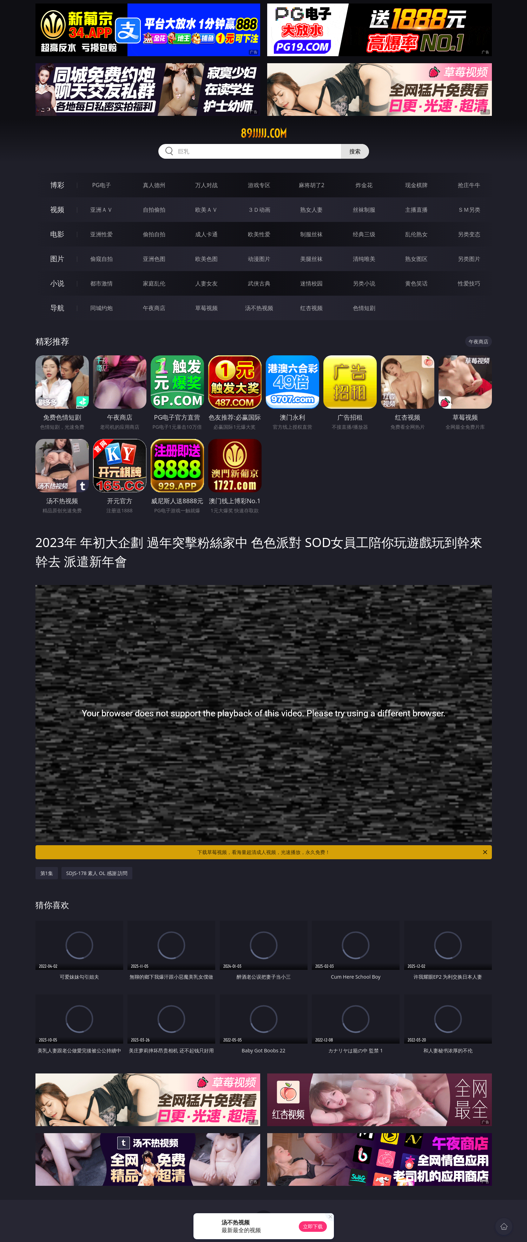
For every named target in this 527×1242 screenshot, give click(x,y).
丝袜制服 (364, 209)
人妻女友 (206, 283)
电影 (57, 234)
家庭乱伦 (154, 283)
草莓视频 (206, 308)
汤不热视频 (259, 308)
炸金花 (364, 185)
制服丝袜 (311, 234)
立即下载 (313, 1226)
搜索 (355, 151)
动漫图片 (259, 259)
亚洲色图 (154, 259)
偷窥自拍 (101, 259)
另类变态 (469, 234)
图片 (57, 258)
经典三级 (364, 234)
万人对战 (206, 185)
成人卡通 (206, 234)
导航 (57, 308)
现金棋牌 (416, 185)
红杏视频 (311, 308)
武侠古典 (259, 283)
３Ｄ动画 (259, 209)
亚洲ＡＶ (101, 209)
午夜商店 (154, 308)
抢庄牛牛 (469, 185)
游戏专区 (259, 185)
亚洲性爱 (101, 234)
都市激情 (101, 283)
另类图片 (469, 259)
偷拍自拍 (154, 234)
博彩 (57, 185)
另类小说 (364, 283)
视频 (57, 209)
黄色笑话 (416, 283)
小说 (57, 283)
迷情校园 (311, 283)
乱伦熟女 (416, 234)
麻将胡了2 (311, 185)
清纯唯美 (364, 259)
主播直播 (416, 209)
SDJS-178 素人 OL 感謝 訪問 (97, 873)
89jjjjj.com (264, 133)
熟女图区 (416, 259)
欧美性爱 (259, 234)
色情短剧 (364, 308)
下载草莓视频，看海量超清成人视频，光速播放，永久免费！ (342, 852)
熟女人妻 (311, 209)
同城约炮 (101, 308)
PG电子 (101, 185)
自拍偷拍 (154, 209)
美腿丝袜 (311, 259)
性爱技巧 (469, 283)
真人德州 (154, 185)
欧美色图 (206, 259)
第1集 (46, 873)
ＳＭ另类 (469, 209)
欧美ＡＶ (206, 209)
